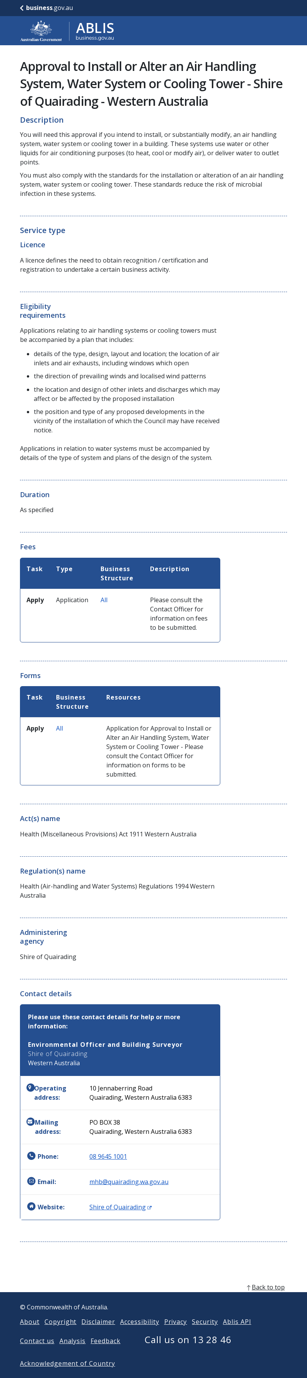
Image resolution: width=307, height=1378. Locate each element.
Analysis (72, 1353)
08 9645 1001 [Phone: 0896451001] (108, 1156)
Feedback (105, 1353)
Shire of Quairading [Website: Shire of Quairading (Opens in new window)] (120, 1207)
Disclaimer (98, 1334)
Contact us (37, 1353)
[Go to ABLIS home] (67, 30)
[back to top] (153, 1299)
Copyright (61, 1334)
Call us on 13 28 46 (188, 1351)
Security (205, 1334)
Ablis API (237, 1334)
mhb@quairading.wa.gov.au (128, 1182)
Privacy (175, 1334)
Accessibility (139, 1334)
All (104, 600)
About (30, 1334)
